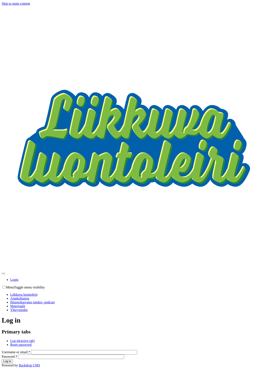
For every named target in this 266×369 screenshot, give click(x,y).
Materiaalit (17, 306)
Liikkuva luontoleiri (24, 294)
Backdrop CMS (29, 365)
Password (9, 356)
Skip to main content (16, 3)
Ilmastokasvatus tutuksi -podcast (32, 302)
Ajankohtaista (19, 298)
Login (14, 279)
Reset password (21, 344)
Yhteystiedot (19, 310)
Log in (22, 341)
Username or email (16, 352)
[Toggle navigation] (3, 273)
